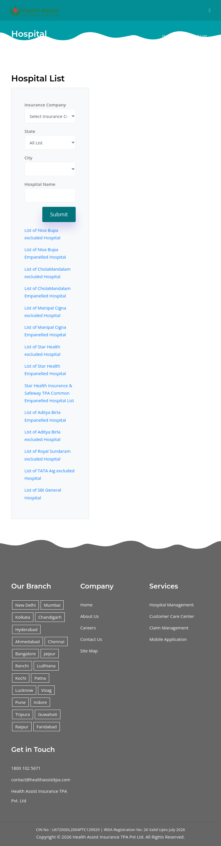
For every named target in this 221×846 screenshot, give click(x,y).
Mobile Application (168, 639)
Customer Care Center (171, 616)
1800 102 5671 (26, 768)
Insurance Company (45, 105)
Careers (88, 628)
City (28, 158)
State (29, 131)
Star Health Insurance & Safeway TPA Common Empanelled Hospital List (49, 393)
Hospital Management (171, 605)
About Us (89, 616)
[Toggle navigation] (209, 10)
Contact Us (91, 639)
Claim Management (168, 628)
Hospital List (194, 36)
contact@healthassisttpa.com (40, 779)
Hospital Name (39, 184)
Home (168, 36)
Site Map (89, 651)
